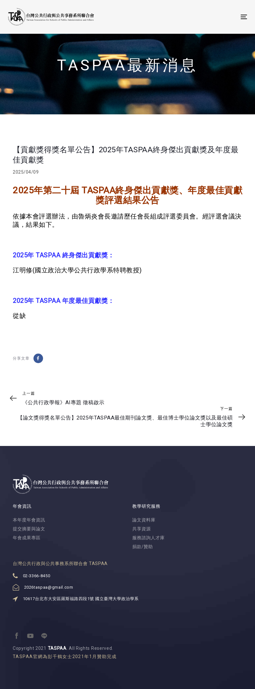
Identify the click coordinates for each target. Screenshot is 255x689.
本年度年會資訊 (29, 519)
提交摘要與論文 (29, 528)
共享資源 (141, 528)
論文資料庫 (144, 519)
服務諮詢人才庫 (148, 537)
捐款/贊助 (142, 546)
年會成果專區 (26, 537)
